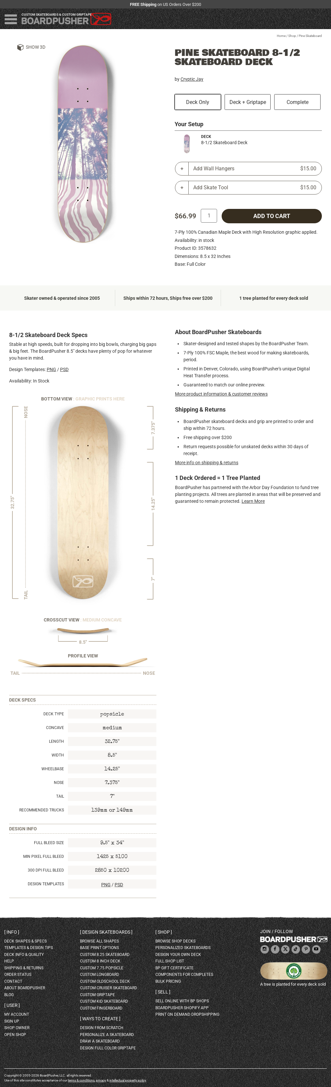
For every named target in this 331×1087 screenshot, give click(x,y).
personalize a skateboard (107, 1034)
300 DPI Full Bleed (46, 870)
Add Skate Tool (254, 187)
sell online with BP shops (182, 1001)
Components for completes (184, 974)
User (12, 1005)
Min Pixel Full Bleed (43, 856)
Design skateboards (106, 932)
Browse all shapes (99, 941)
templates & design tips (28, 947)
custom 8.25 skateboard (105, 954)
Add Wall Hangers (254, 168)
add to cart (271, 216)
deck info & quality (24, 954)
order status (17, 974)
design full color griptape (108, 1048)
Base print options (99, 947)
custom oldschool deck (105, 981)
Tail (60, 796)
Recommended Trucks (41, 810)
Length (56, 741)
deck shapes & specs (25, 941)
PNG (51, 369)
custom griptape (97, 995)
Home (281, 36)
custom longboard (99, 974)
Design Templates (46, 884)
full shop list (169, 961)
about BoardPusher (24, 988)
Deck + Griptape (247, 102)
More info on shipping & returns (206, 462)
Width (58, 755)
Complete (297, 102)
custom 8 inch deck (100, 961)
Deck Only (197, 102)
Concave (55, 727)
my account (16, 1014)
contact (13, 981)
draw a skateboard (100, 1041)
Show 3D (35, 47)
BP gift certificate (174, 968)
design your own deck (178, 954)
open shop (15, 1034)
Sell (163, 991)
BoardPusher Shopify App (182, 1008)
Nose (59, 782)
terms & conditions (81, 1080)
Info (12, 932)
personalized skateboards (183, 947)
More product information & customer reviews (221, 394)
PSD (64, 369)
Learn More (253, 501)
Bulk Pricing (168, 981)
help (9, 961)
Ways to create (100, 1018)
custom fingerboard (101, 1008)
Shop (292, 36)
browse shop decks (175, 941)
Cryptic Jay (192, 79)
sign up (11, 1021)
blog (9, 995)
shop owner (16, 1028)
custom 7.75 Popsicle (101, 968)
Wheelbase (52, 769)
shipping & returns (23, 968)
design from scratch (101, 1028)
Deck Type (53, 714)
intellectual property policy (127, 1080)
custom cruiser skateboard (108, 988)
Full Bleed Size (49, 843)
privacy (101, 1080)
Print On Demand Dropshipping (187, 1014)
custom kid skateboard (104, 1001)
